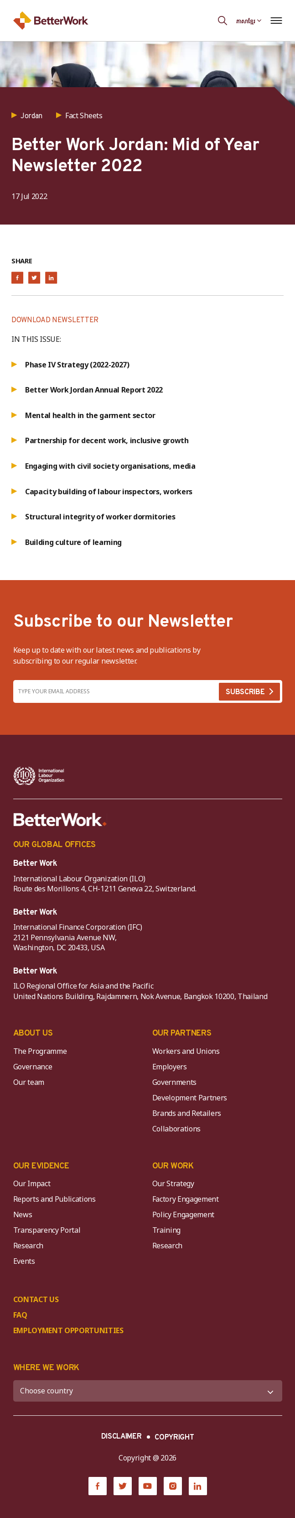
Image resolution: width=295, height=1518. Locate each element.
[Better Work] (60, 820)
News (22, 1214)
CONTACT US (36, 1299)
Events (24, 1261)
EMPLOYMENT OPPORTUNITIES (68, 1330)
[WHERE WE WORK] (147, 1391)
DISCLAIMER (121, 1436)
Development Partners (190, 1098)
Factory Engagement (185, 1199)
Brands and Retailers (187, 1113)
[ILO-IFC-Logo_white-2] (39, 776)
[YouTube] (148, 1486)
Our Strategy (173, 1183)
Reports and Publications (54, 1199)
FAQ (20, 1315)
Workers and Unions (186, 1051)
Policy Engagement (185, 1214)
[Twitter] (123, 1486)
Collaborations (176, 1129)
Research (28, 1246)
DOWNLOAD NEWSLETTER (54, 320)
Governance (32, 1067)
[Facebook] (97, 1486)
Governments (174, 1082)
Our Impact (32, 1183)
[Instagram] (173, 1486)
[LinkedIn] (198, 1486)
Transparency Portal (47, 1230)
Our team (28, 1082)
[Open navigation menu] (276, 20)
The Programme (40, 1051)
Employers (169, 1067)
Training (166, 1230)
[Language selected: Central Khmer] (249, 20)
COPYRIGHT (174, 1437)
